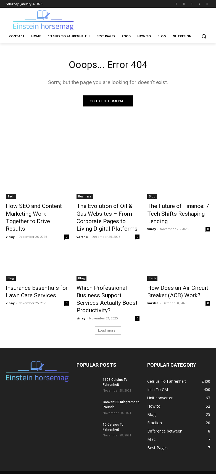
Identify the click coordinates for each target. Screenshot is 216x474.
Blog (152, 198)
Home (69, 459)
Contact (53, 459)
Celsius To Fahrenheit (96, 459)
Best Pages (126, 459)
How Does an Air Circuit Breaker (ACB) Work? (171, 285)
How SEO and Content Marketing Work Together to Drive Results (35, 213)
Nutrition (190, 459)
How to (159, 459)
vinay (10, 226)
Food (145, 459)
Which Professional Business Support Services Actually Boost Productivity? (107, 289)
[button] (203, 36)
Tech (10, 198)
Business (84, 198)
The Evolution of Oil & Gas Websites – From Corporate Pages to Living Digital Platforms (105, 216)
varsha (82, 232)
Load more (108, 314)
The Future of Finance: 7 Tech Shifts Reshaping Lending (177, 210)
